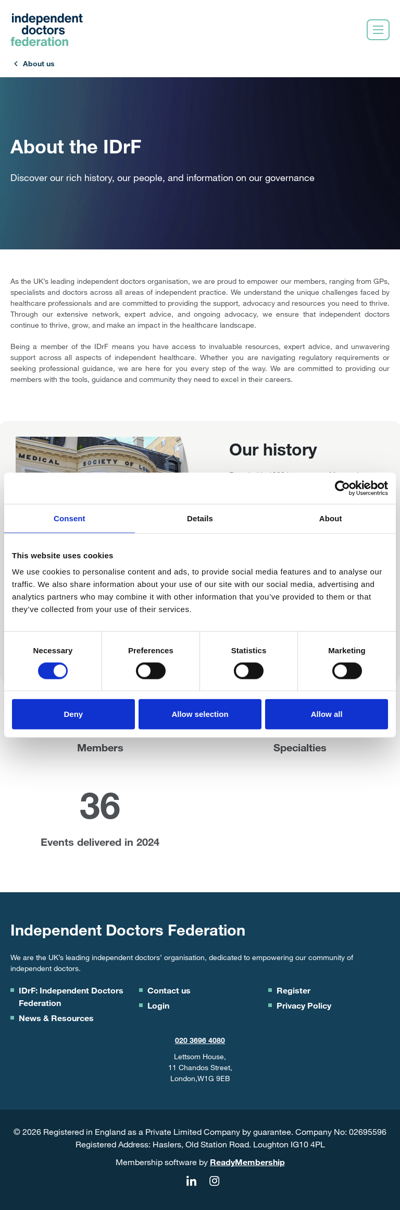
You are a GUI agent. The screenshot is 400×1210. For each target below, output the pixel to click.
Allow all (327, 714)
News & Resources (56, 1018)
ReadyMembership (247, 1162)
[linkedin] (191, 1181)
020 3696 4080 (200, 1040)
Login (158, 1005)
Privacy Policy (304, 1005)
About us (39, 63)
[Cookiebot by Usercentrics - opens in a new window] (342, 488)
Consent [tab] (69, 517)
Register (293, 990)
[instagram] (214, 1181)
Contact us (169, 990)
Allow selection (199, 714)
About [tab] (330, 517)
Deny (73, 714)
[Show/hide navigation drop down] (378, 29)
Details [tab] (200, 517)
